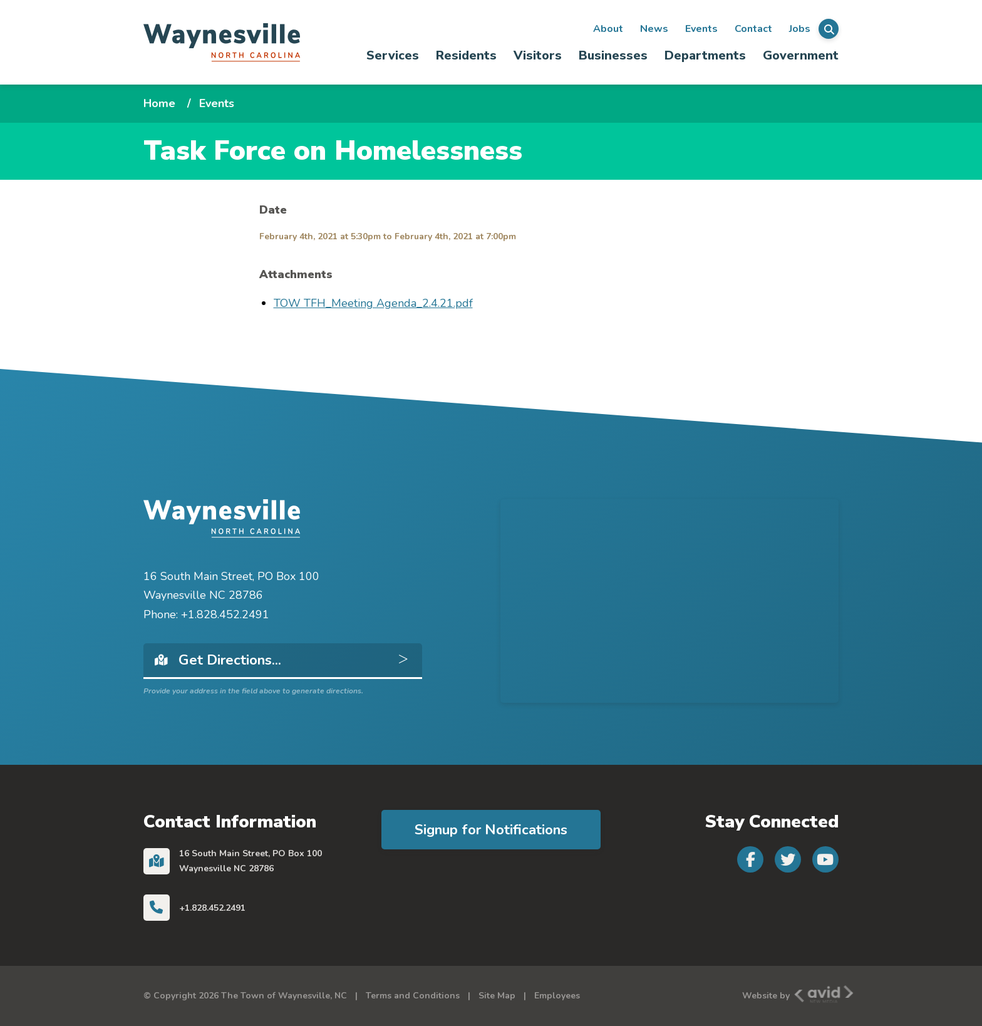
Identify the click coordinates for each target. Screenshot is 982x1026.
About (608, 29)
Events (701, 29)
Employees (557, 996)
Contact (753, 29)
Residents (466, 55)
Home (159, 103)
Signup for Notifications (491, 829)
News (654, 29)
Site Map (496, 996)
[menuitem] (393, 55)
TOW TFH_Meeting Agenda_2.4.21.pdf (373, 303)
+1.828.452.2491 (212, 908)
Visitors (538, 55)
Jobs (799, 29)
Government (801, 55)
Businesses (613, 55)
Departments (705, 55)
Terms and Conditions (413, 996)
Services (392, 55)
